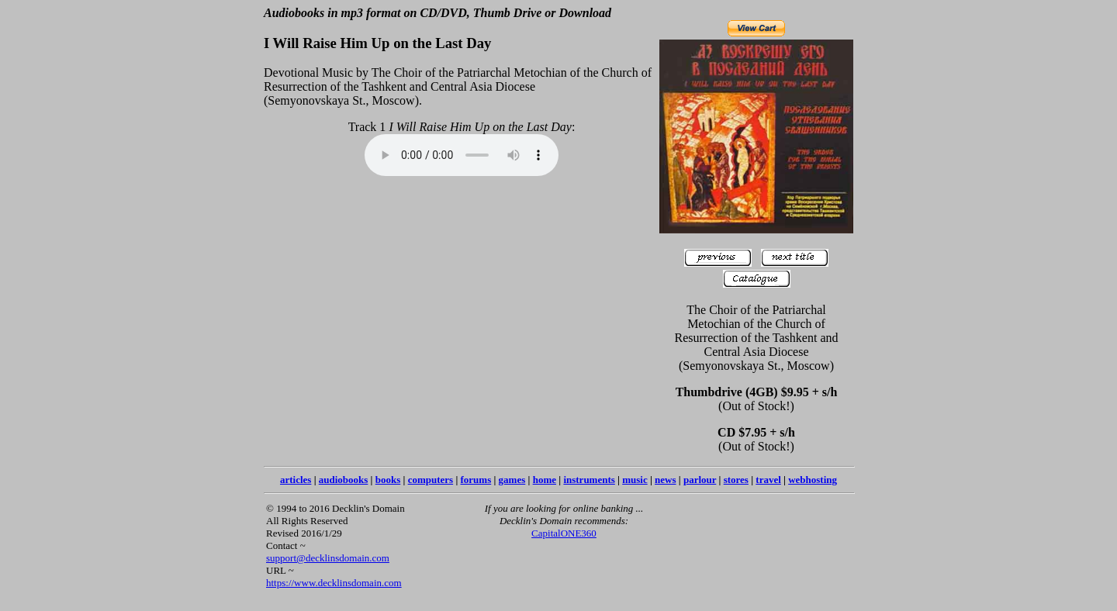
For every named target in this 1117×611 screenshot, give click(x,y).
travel (768, 479)
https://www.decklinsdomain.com (334, 583)
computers (431, 479)
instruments (588, 479)
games (512, 479)
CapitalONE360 (564, 533)
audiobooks (343, 479)
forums (476, 479)
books (388, 479)
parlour (699, 479)
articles (295, 479)
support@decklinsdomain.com (327, 558)
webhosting (812, 479)
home (544, 479)
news (665, 479)
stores (736, 479)
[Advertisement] (716, 550)
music (635, 479)
